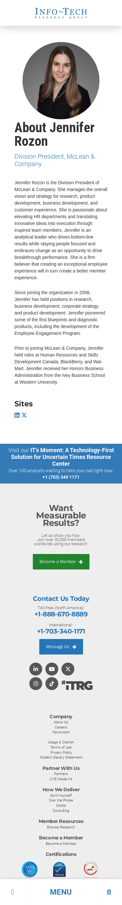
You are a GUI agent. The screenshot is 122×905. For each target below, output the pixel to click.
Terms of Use (61, 747)
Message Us (61, 646)
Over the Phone (61, 800)
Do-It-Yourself (61, 795)
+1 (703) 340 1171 (61, 477)
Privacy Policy (61, 752)
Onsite (61, 805)
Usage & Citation (61, 742)
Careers (61, 727)
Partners (61, 774)
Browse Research (61, 827)
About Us (61, 722)
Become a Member (61, 561)
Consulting (61, 810)
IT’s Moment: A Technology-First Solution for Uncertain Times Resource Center (62, 457)
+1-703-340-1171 (61, 631)
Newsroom (61, 732)
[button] (61, 892)
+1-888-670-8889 (61, 614)
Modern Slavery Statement (61, 757)
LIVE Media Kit (61, 779)
